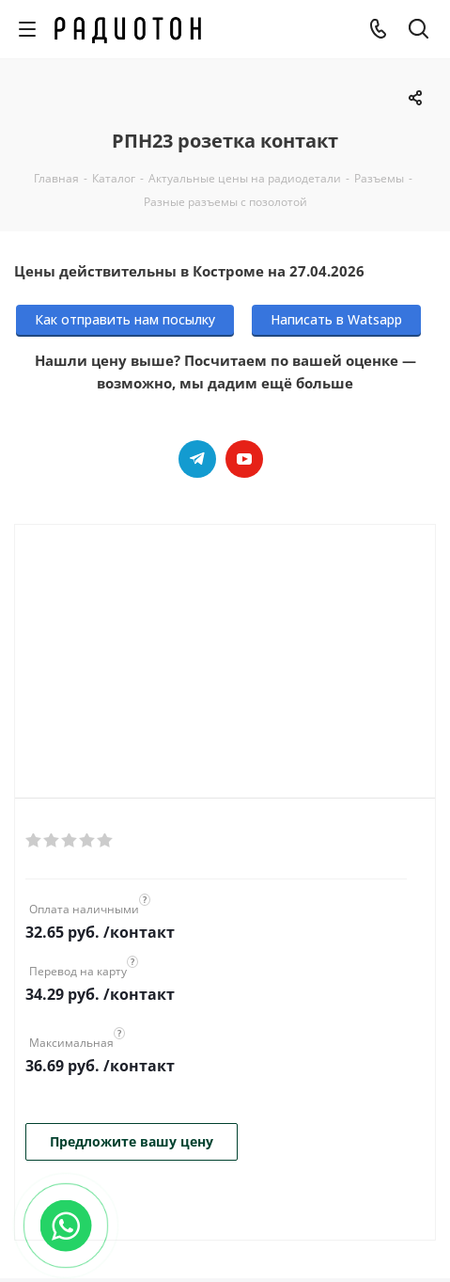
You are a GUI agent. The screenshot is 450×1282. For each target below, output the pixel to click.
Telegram (197, 459)
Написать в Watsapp (336, 319)
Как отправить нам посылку (125, 319)
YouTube (244, 459)
